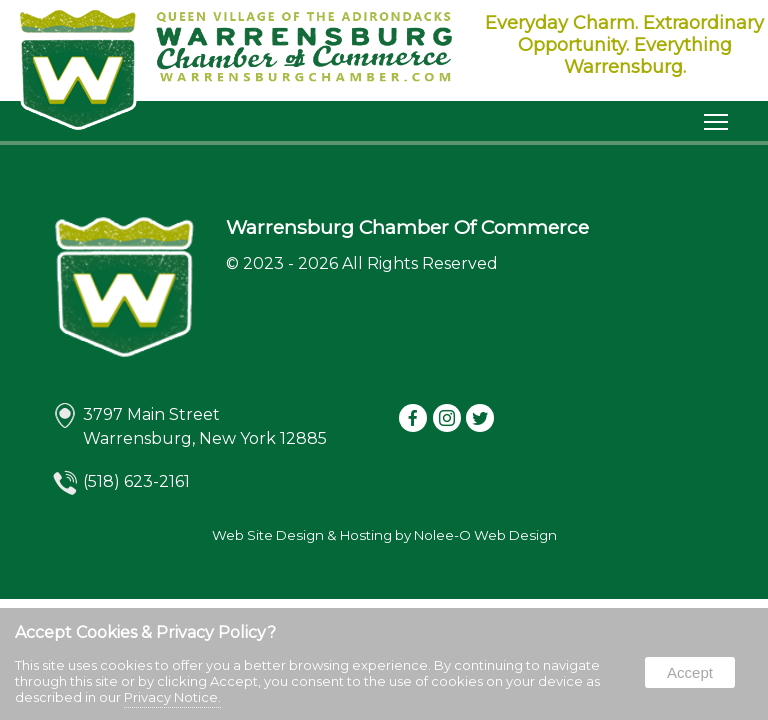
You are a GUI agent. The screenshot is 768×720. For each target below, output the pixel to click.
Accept (690, 672)
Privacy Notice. (172, 697)
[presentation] (414, 419)
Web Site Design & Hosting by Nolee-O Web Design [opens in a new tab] (384, 535)
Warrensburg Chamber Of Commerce (407, 227)
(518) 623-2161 (136, 481)
